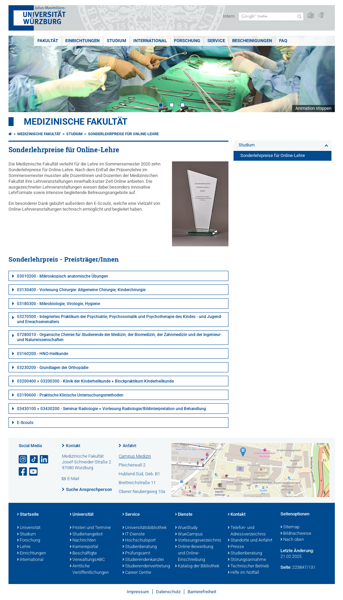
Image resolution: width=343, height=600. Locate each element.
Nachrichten (83, 540)
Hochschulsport (139, 540)
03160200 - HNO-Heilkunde (42, 353)
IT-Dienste (133, 534)
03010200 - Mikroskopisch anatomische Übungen (62, 276)
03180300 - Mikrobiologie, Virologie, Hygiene (58, 303)
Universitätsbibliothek (144, 528)
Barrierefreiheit (202, 591)
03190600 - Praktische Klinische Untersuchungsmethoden (70, 395)
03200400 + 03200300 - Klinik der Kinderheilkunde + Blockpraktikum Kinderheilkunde (95, 381)
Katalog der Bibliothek (197, 566)
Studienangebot (86, 534)
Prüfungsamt (136, 553)
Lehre (24, 547)
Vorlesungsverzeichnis (198, 540)
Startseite (28, 515)
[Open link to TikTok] (34, 459)
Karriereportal (84, 547)
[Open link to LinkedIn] (44, 459)
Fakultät (47, 40)
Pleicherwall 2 (132, 464)
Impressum (138, 591)
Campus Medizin (135, 456)
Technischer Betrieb (248, 566)
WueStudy (186, 528)
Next (322, 74)
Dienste (183, 515)
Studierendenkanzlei (143, 560)
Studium (116, 40)
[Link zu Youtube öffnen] (34, 472)
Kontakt (73, 445)
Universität (28, 528)
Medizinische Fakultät (75, 122)
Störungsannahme (247, 560)
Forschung (187, 40)
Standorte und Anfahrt (250, 540)
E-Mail (73, 478)
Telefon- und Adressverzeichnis (247, 531)
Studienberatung (139, 547)
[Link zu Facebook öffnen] (23, 472)
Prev (20, 74)
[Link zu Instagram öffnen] (23, 459)
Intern (229, 16)
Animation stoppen (313, 108)
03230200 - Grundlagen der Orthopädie (52, 367)
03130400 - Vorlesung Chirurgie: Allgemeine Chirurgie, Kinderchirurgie (81, 289)
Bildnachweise (295, 534)
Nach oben (292, 540)
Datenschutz (168, 591)
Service (216, 40)
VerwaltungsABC (87, 560)
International (150, 40)
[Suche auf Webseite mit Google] (271, 16)
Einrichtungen (82, 40)
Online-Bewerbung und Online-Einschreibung (194, 553)
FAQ (283, 40)
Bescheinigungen (252, 40)
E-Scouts (25, 422)
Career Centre (136, 573)
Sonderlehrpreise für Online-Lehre (123, 134)
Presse (236, 547)
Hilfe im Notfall (243, 573)
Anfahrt (129, 445)
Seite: (285, 567)
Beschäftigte (83, 553)
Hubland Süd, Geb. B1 (139, 473)
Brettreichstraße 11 (137, 482)
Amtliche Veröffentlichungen (89, 569)
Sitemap (289, 527)
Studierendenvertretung (145, 566)
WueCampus (189, 534)
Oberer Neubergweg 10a (142, 491)
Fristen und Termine (90, 528)
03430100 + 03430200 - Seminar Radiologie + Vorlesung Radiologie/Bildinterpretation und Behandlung (111, 408)
